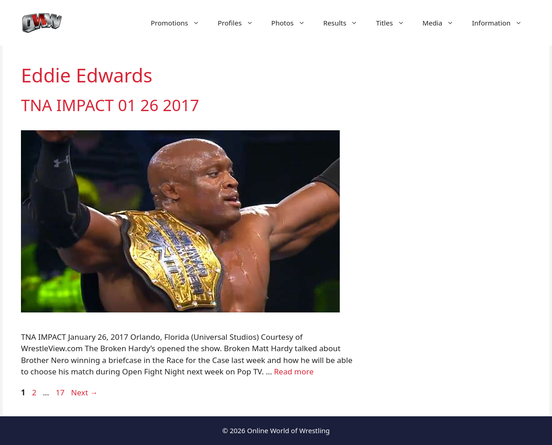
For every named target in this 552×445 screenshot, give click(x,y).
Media (443, 22)
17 (60, 392)
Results (345, 22)
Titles (394, 22)
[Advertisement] (454, 218)
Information (501, 22)
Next (84, 392)
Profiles (240, 22)
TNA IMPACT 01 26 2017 (110, 105)
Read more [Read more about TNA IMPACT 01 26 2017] (294, 371)
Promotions (180, 22)
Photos (292, 22)
